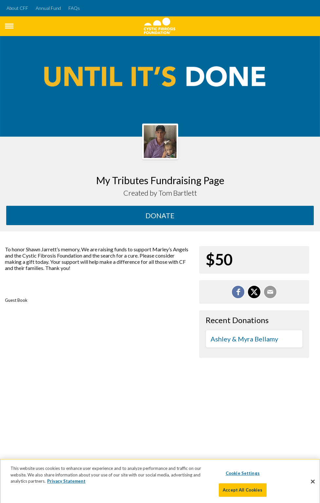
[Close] (313, 483)
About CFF (17, 8)
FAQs (74, 8)
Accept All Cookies (242, 491)
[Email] (270, 292)
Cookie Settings (243, 474)
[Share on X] (254, 292)
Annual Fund (48, 8)
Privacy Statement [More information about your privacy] (66, 482)
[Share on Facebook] (238, 292)
